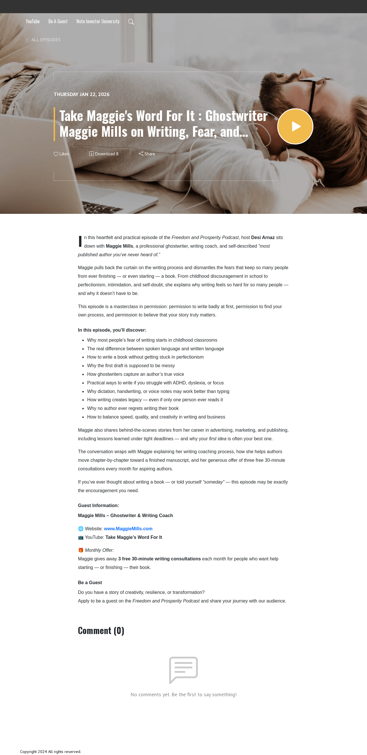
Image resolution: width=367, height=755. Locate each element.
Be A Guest (58, 21)
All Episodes (42, 39)
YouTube (33, 21)
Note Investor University (98, 21)
